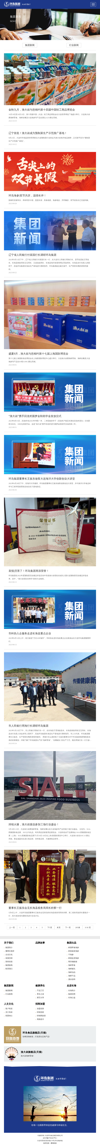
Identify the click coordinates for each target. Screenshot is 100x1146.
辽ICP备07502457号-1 (50, 1138)
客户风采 (9, 1009)
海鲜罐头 (71, 969)
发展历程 (9, 958)
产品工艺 (40, 990)
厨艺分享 (40, 998)
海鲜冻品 (71, 972)
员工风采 (9, 1012)
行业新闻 (74, 45)
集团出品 (71, 942)
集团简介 (9, 947)
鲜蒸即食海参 (73, 947)
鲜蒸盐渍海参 (73, 958)
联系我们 (9, 969)
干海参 (71, 955)
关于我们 (8, 942)
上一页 (12, 927)
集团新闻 (30, 45)
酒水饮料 (71, 979)
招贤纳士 (9, 1016)
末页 (58, 927)
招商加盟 (40, 1004)
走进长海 (71, 985)
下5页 (49, 927)
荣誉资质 (9, 962)
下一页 (68, 927)
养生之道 (40, 994)
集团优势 (71, 994)
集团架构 (9, 965)
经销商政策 (41, 1016)
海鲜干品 (71, 976)
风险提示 (40, 1019)
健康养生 (40, 985)
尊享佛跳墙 (72, 962)
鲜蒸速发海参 (73, 951)
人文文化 (8, 1004)
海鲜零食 (71, 965)
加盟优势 (40, 1009)
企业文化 (9, 955)
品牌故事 (40, 942)
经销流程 (40, 1012)
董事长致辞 (9, 951)
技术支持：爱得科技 (50, 1143)
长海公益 (71, 998)
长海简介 (71, 990)
